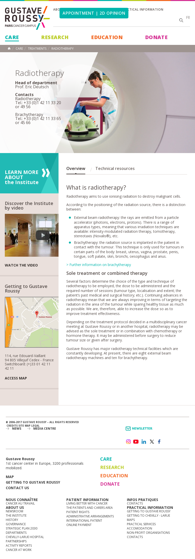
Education (107, 37)
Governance (16, 524)
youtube (136, 442)
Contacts (135, 503)
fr (188, 17)
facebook (159, 442)
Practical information (142, 9)
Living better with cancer (86, 503)
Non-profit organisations (148, 533)
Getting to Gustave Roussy (33, 482)
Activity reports (19, 545)
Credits (12, 425)
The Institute (16, 515)
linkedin (144, 442)
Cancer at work (19, 550)
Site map (24, 425)
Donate (156, 37)
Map (10, 476)
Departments (16, 533)
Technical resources (115, 168)
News (16, 428)
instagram (128, 442)
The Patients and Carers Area (89, 508)
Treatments (37, 48)
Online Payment (79, 525)
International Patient (84, 520)
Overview (75, 168)
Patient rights (77, 512)
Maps (131, 520)
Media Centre (44, 428)
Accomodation (139, 528)
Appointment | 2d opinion (94, 13)
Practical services (141, 524)
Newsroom (14, 511)
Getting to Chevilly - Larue (148, 515)
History (12, 520)
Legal (35, 425)
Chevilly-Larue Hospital (25, 537)
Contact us (17, 487)
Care (12, 37)
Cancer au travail (20, 503)
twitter (151, 442)
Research (55, 37)
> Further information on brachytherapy (98, 264)
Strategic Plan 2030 (21, 528)
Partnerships (16, 541)
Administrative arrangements (90, 516)
